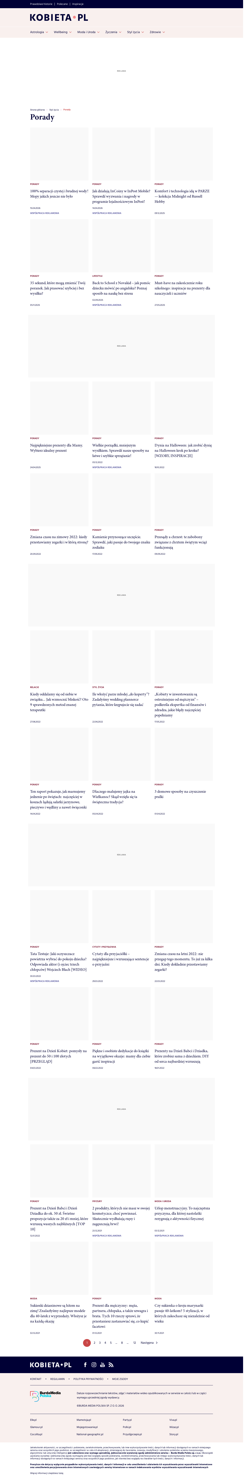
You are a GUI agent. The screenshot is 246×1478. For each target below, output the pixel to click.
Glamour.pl (36, 1427)
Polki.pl (127, 1427)
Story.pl (173, 1434)
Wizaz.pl (174, 1427)
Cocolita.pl (36, 1434)
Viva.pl (173, 1420)
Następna (147, 1343)
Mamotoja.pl (84, 1420)
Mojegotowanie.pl (87, 1427)
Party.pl (127, 1420)
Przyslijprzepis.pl (132, 1434)
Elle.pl (33, 1420)
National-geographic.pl (90, 1434)
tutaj (61, 1473)
